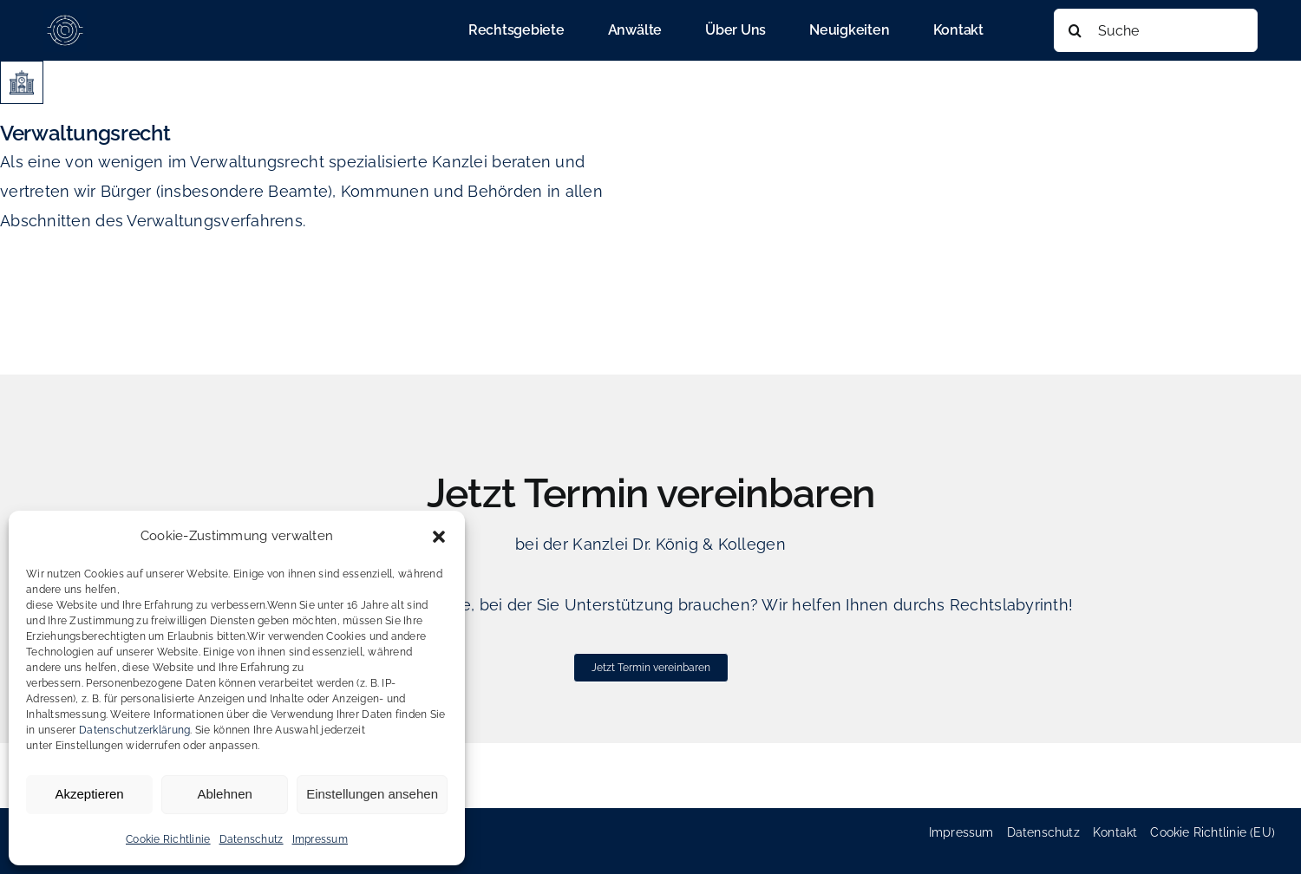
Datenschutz (251, 839)
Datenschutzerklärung (134, 730)
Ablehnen (224, 793)
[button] (439, 536)
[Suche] (1156, 30)
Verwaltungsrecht (85, 133)
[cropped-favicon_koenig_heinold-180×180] (65, 16)
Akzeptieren (89, 793)
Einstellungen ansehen (372, 793)
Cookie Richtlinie (168, 839)
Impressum (320, 839)
